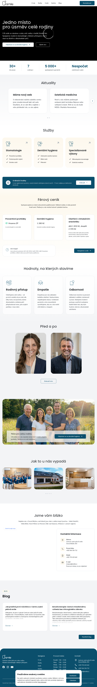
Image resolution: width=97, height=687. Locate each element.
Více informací (42, 682)
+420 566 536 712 (71, 550)
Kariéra (53, 3)
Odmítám (73, 680)
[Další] (92, 101)
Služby (40, 3)
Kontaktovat (87, 3)
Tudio (10, 683)
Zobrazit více (48, 381)
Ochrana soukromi (83, 683)
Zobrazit (83, 183)
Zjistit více (42, 45)
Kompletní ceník (84, 251)
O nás (33, 3)
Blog (60, 3)
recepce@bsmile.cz (71, 564)
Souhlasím (73, 676)
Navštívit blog (86, 637)
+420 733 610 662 (71, 557)
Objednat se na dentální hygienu (18, 45)
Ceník (46, 3)
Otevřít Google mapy (10, 528)
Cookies (92, 683)
